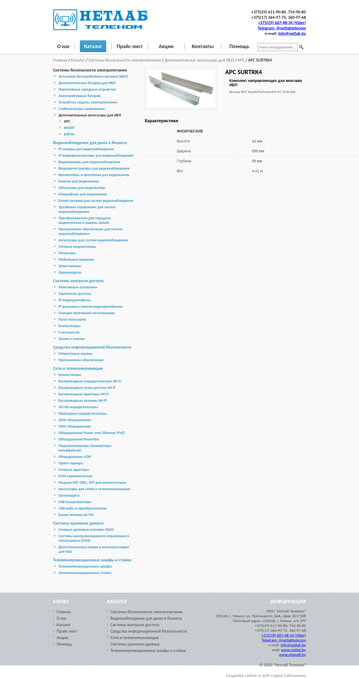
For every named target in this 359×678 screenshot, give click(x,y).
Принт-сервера (71, 463)
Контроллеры (70, 326)
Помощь (239, 46)
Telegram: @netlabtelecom (282, 28)
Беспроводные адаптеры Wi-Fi (84, 394)
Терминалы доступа (75, 293)
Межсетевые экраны (76, 353)
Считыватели (69, 332)
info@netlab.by (292, 33)
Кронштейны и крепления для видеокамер (94, 175)
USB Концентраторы (75, 502)
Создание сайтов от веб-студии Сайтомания (266, 675)
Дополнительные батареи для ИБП (87, 83)
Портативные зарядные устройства (87, 89)
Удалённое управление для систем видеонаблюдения (87, 209)
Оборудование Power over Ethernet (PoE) (92, 433)
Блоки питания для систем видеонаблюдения (96, 200)
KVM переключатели (76, 476)
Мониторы (67, 253)
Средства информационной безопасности (92, 347)
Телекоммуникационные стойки (85, 573)
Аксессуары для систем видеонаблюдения (93, 240)
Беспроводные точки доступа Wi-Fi (87, 387)
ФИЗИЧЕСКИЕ (190, 131)
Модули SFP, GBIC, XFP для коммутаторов (92, 482)
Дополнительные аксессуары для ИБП (199, 60)
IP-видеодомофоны (75, 300)
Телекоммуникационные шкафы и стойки (92, 559)
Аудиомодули (70, 272)
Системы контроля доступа (78, 280)
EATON (69, 134)
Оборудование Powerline (79, 439)
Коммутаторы (70, 374)
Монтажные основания (78, 287)
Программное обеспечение (81, 360)
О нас (63, 46)
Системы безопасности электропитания (124, 60)
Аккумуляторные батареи (80, 96)
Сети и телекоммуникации (78, 368)
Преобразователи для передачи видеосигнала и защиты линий (85, 220)
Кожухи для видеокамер (79, 181)
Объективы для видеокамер (82, 187)
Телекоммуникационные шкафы (85, 566)
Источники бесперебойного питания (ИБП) (93, 76)
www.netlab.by (293, 649)
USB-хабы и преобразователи (83, 508)
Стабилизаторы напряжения (82, 108)
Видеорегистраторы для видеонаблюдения (94, 168)
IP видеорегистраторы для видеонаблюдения (96, 155)
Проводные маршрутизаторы (83, 413)
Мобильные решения (76, 259)
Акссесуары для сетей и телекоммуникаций (94, 489)
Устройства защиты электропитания (88, 102)
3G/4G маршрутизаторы (78, 407)
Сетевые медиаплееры (77, 246)
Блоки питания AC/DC (76, 514)
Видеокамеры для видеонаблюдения (89, 162)
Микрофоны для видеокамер (83, 194)
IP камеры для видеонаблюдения (86, 149)
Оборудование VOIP (75, 456)
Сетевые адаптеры (74, 469)
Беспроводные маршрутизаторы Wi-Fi (90, 381)
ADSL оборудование (75, 420)
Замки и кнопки (72, 338)
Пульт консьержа (73, 319)
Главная (60, 60)
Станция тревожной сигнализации (87, 313)
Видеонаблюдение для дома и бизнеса (90, 142)
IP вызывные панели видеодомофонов (91, 306)
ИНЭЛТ (69, 127)
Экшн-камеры (70, 266)
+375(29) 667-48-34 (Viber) (282, 22)
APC (240, 60)
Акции (166, 46)
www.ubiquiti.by (292, 654)
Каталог (93, 46)
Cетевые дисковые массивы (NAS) (86, 529)
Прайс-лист (130, 46)
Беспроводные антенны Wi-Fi (83, 400)
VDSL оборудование (75, 426)
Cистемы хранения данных (78, 523)
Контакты (203, 46)
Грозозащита (69, 495)
